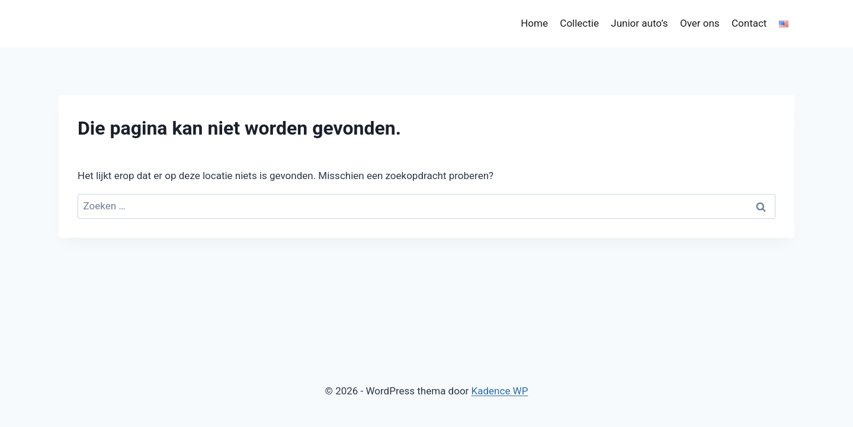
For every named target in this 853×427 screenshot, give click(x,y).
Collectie (579, 23)
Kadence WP (500, 391)
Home (534, 23)
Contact (749, 23)
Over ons (700, 23)
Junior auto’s (639, 23)
